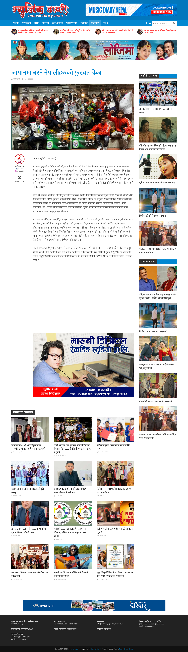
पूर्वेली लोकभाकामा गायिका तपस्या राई (157, 182)
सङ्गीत (36, 23)
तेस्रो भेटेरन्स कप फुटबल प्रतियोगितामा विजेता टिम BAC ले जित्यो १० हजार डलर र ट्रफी (72, 449)
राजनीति (84, 23)
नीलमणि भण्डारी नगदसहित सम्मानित (156, 401)
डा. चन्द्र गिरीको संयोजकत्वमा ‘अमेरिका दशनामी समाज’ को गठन (29, 530)
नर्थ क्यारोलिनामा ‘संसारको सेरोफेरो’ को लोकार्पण (29, 574)
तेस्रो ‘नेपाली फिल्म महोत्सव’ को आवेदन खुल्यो (115, 530)
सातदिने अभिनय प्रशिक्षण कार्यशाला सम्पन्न (155, 110)
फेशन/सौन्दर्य (71, 23)
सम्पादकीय (26, 23)
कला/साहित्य (57, 23)
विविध (105, 23)
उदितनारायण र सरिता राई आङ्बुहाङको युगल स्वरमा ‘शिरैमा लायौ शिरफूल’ (157, 296)
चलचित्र (45, 23)
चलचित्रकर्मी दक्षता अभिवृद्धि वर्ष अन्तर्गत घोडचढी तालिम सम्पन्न (75, 31)
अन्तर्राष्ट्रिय (95, 23)
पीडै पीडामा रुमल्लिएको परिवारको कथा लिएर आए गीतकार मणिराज (157, 147)
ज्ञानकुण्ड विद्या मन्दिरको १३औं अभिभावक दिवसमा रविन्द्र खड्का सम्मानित (33, 31)
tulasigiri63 (20, 171)
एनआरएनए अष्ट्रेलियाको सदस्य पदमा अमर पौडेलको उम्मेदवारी (70, 490)
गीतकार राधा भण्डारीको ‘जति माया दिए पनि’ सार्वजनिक (157, 250)
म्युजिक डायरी (16, 79)
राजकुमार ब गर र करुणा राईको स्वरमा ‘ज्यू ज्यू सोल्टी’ (157, 366)
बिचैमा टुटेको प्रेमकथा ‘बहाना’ (153, 216)
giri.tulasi (20, 169)
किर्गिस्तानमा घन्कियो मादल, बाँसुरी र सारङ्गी (28, 490)
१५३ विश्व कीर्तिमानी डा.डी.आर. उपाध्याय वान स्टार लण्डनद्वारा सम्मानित (115, 574)
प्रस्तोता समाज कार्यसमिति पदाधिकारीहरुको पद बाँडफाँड (160, 31)
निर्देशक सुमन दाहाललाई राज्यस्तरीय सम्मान (113, 447)
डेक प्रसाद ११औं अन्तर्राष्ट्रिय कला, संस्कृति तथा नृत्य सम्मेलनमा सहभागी (28, 447)
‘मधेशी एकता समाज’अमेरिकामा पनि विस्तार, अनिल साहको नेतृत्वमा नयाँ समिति (70, 532)
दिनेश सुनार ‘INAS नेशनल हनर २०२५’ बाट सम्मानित (114, 490)
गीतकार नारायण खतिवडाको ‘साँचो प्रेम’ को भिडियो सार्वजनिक (117, 31)
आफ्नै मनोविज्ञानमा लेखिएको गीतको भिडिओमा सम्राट (71, 574)
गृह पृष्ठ (16, 23)
